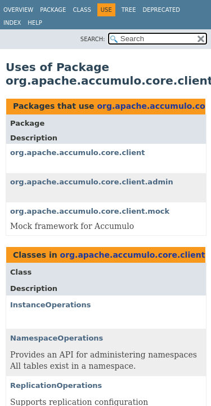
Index (12, 23)
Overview (18, 10)
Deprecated (161, 10)
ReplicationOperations (56, 385)
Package (53, 10)
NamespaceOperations (56, 338)
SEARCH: (92, 39)
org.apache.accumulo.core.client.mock (89, 211)
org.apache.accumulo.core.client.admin (91, 182)
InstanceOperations (50, 305)
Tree (129, 10)
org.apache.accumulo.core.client (77, 152)
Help (35, 23)
